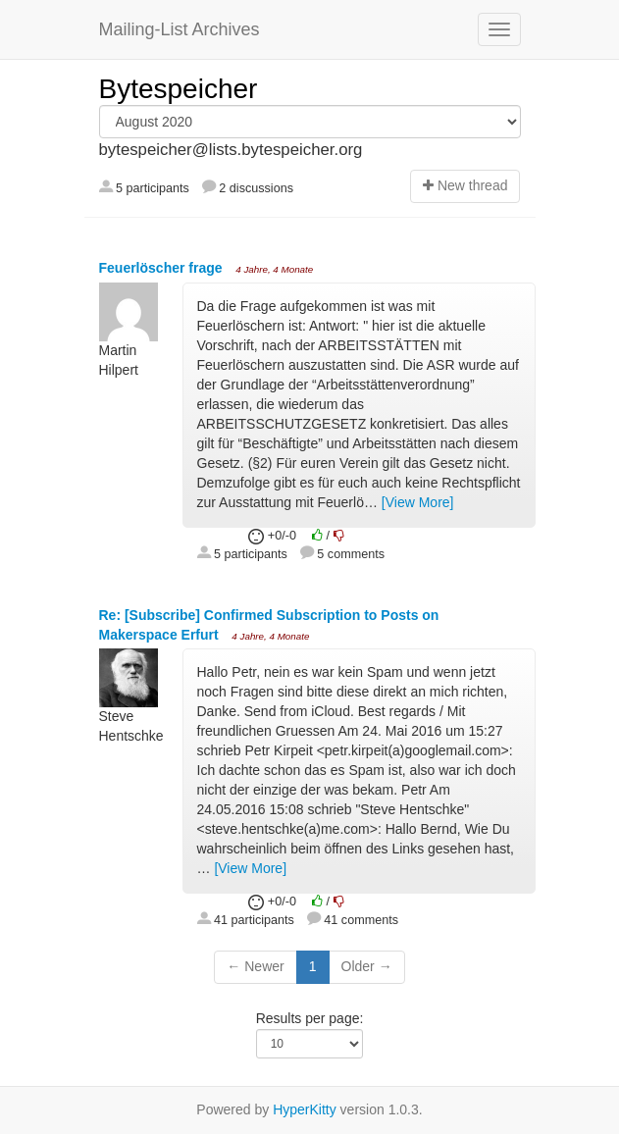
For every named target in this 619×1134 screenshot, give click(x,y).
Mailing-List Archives (179, 29)
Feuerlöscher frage (163, 268)
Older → (366, 966)
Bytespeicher (178, 89)
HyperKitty (304, 1109)
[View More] (418, 502)
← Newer (255, 966)
